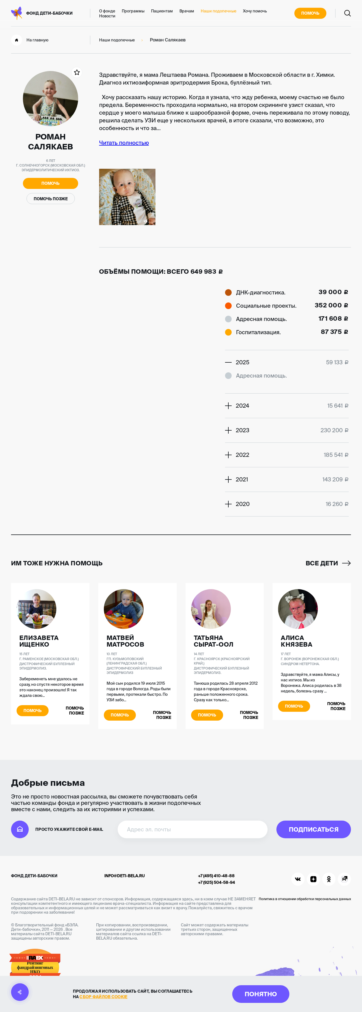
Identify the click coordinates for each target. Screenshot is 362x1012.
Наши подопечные (218, 11)
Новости (107, 16)
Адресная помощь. (261, 319)
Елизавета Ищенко (39, 641)
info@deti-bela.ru (124, 876)
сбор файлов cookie (103, 997)
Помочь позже (51, 199)
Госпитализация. (258, 332)
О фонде (107, 11)
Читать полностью (124, 142)
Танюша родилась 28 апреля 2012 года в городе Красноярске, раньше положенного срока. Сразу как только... (226, 691)
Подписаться (314, 829)
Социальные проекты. (266, 305)
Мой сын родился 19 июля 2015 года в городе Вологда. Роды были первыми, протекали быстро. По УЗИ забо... (139, 691)
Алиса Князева (296, 641)
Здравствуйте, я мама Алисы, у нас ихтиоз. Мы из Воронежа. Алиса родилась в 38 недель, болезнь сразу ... (311, 682)
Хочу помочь (255, 11)
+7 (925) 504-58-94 (216, 882)
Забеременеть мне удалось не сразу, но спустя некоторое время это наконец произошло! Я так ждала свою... (51, 687)
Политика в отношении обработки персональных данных (305, 899)
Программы (133, 11)
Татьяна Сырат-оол (214, 641)
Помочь (310, 13)
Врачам (186, 11)
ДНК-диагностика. (261, 292)
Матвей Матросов (125, 641)
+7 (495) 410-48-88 (216, 876)
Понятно (261, 993)
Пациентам (162, 11)
